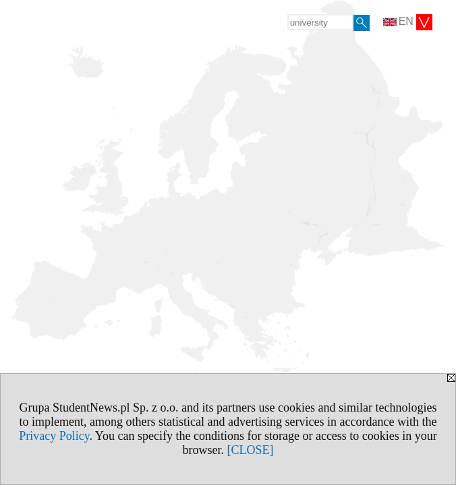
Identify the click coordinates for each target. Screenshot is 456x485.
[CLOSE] (250, 450)
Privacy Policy (54, 436)
